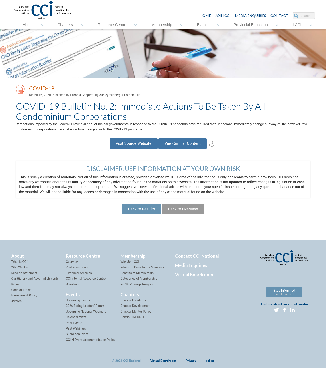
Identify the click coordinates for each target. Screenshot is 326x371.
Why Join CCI (129, 264)
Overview (72, 264)
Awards (16, 304)
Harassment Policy (24, 298)
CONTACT (279, 15)
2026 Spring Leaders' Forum (85, 309)
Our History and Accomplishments (35, 281)
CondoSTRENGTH (132, 320)
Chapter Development (135, 309)
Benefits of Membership (137, 276)
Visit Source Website (132, 145)
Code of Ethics (21, 292)
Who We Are (19, 270)
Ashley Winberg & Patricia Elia (119, 95)
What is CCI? (20, 264)
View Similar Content (183, 145)
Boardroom (73, 287)
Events (203, 25)
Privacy (191, 364)
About (27, 25)
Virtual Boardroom (194, 277)
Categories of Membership (138, 281)
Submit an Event (77, 337)
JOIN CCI (222, 15)
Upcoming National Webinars (86, 314)
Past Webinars (76, 331)
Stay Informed (284, 295)
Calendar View (76, 320)
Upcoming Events (78, 303)
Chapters (65, 25)
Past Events (74, 326)
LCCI (297, 25)
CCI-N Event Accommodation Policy (90, 342)
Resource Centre (112, 25)
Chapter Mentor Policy (135, 314)
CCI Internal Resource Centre (86, 281)
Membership (161, 25)
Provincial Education (251, 25)
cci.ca (210, 364)
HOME (205, 15)
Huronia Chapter (81, 95)
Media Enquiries (250, 15)
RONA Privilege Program (137, 287)
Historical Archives (79, 276)
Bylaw (15, 287)
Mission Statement (24, 276)
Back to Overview (184, 211)
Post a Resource (77, 270)
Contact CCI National (197, 258)
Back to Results (140, 211)
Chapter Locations (133, 303)
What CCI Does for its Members (142, 270)
